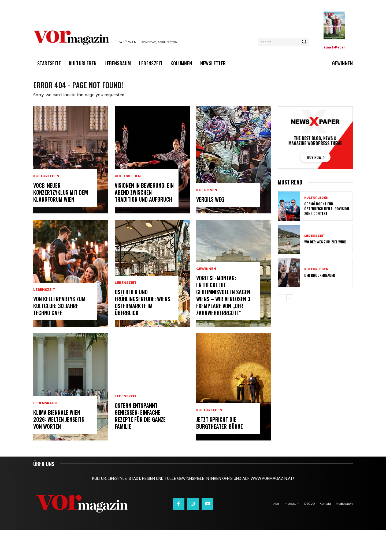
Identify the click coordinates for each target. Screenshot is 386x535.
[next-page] (289, 302)
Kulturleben (46, 181)
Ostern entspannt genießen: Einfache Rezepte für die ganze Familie (140, 420)
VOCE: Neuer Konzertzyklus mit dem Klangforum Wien (60, 197)
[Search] (304, 42)
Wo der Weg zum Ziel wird (325, 247)
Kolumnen (206, 195)
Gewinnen (206, 274)
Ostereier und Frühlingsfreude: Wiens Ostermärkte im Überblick (142, 307)
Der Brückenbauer (319, 280)
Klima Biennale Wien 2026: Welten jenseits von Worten (58, 424)
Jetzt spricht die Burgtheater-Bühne (219, 427)
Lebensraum (45, 408)
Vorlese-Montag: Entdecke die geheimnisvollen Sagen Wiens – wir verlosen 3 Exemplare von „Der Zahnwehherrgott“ (223, 300)
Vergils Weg (210, 204)
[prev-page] (281, 302)
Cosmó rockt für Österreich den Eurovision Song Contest (326, 213)
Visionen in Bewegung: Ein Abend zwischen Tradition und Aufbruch (144, 197)
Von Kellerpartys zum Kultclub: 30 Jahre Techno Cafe (59, 311)
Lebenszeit (44, 294)
